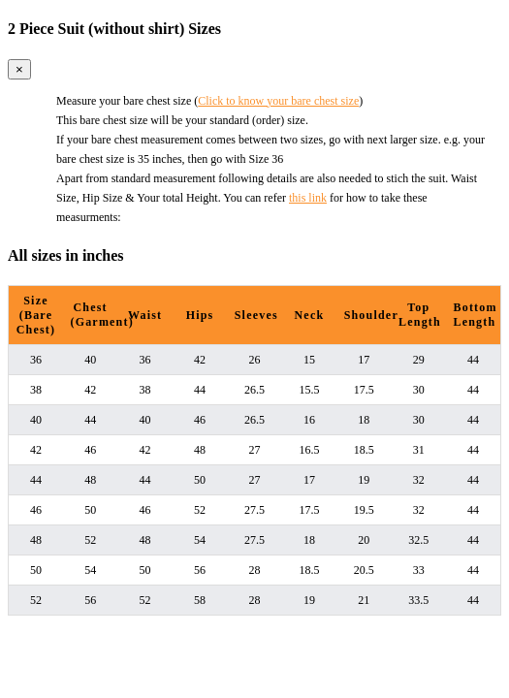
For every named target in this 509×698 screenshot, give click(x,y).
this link (308, 198)
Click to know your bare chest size (278, 101)
